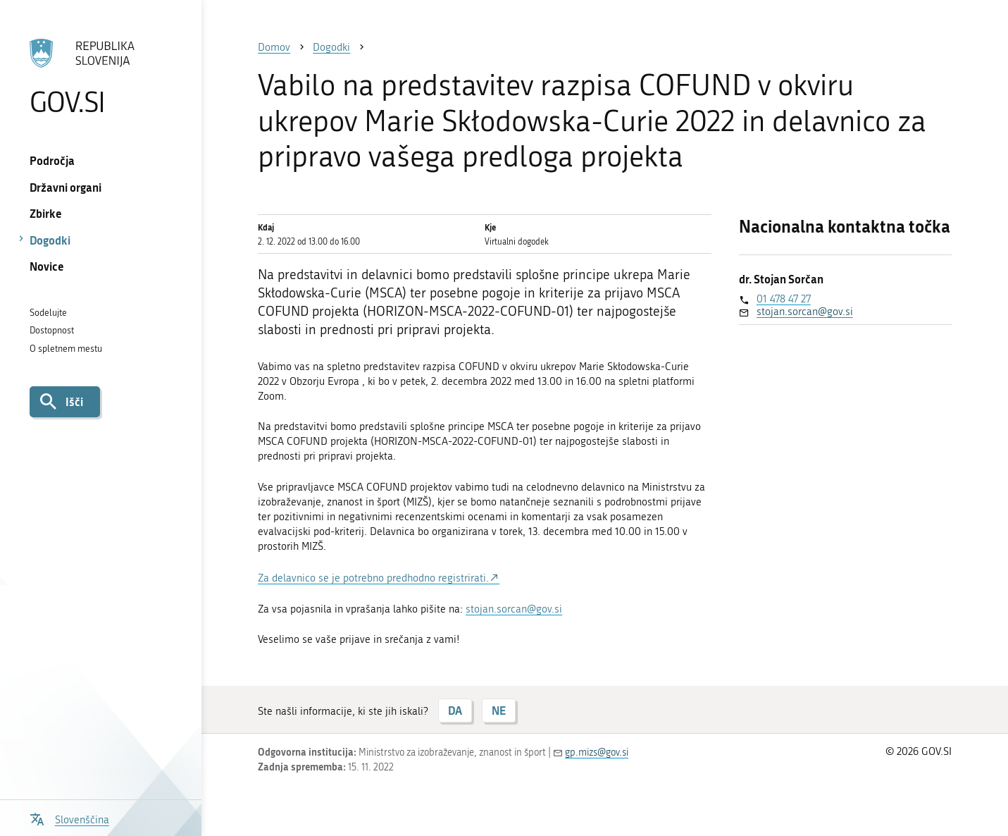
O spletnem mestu (66, 348)
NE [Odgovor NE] (499, 710)
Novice (47, 266)
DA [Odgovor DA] (455, 710)
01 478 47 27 (784, 299)
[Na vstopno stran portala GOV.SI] (101, 77)
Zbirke (46, 213)
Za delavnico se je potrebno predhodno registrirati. (373, 578)
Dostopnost (52, 330)
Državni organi (65, 187)
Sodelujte (48, 312)
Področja (52, 160)
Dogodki (50, 240)
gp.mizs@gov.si (596, 752)
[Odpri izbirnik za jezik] (69, 818)
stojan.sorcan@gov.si (514, 609)
